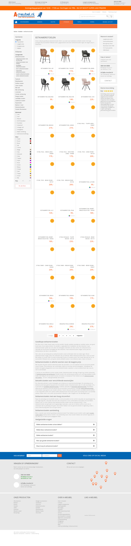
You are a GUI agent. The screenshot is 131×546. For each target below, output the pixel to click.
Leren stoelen (19, 88)
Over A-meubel (96, 12)
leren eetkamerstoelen (22, 71)
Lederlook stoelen (20, 103)
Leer (17, 117)
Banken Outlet (40, 513)
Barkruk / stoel (19, 107)
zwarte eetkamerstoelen (22, 76)
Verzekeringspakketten (64, 517)
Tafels (80, 24)
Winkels (104, 12)
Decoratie (38, 515)
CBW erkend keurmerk (64, 513)
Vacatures (60, 525)
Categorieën (19, 57)
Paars (22, 163)
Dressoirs (38, 507)
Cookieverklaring (62, 522)
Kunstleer (18, 125)
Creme (22, 150)
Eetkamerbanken (20, 109)
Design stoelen (19, 99)
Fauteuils (17, 81)
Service (60, 515)
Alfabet (18, 51)
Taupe (22, 176)
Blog (59, 527)
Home (15, 34)
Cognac (22, 161)
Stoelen (67, 24)
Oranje (22, 172)
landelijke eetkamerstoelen (20, 68)
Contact (108, 83)
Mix (22, 180)
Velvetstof (18, 127)
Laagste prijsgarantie (63, 507)
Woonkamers (26, 24)
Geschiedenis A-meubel (64, 518)
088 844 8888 (105, 68)
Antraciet (22, 156)
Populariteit (19, 44)
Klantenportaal (112, 12)
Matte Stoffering (20, 134)
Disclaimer (27, 536)
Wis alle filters (22, 188)
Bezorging (60, 510)
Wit (22, 148)
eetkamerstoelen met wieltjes (22, 65)
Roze (22, 165)
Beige (22, 152)
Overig (92, 24)
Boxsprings (17, 515)
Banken (41, 24)
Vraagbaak (61, 523)
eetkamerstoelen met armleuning (22, 62)
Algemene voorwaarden (64, 520)
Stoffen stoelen (19, 86)
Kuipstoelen (18, 105)
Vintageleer (19, 132)
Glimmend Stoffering (21, 136)
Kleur (16, 139)
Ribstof (18, 121)
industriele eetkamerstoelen (20, 73)
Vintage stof (19, 130)
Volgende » (80, 338)
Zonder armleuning (20, 96)
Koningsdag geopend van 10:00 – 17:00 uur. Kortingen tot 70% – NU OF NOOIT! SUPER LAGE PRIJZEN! (65, 8)
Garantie (60, 512)
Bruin (22, 146)
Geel (22, 174)
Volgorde (18, 42)
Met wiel (17, 90)
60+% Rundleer (20, 123)
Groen (22, 167)
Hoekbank (38, 505)
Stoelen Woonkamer (20, 112)
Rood (22, 143)
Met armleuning (19, 92)
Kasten (54, 24)
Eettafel (38, 510)
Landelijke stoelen (20, 101)
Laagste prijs (19, 46)
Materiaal (18, 115)
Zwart (22, 141)
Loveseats (18, 94)
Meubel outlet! (107, 24)
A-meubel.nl (32, 534)
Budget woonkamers (41, 503)
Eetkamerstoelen (20, 59)
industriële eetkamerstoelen (79, 389)
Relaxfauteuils (19, 83)
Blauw (22, 169)
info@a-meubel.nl (107, 75)
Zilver (22, 159)
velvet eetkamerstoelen (22, 78)
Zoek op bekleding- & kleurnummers (68, 528)
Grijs (22, 154)
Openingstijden (62, 508)
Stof (17, 119)
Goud (22, 178)
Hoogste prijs (19, 48)
